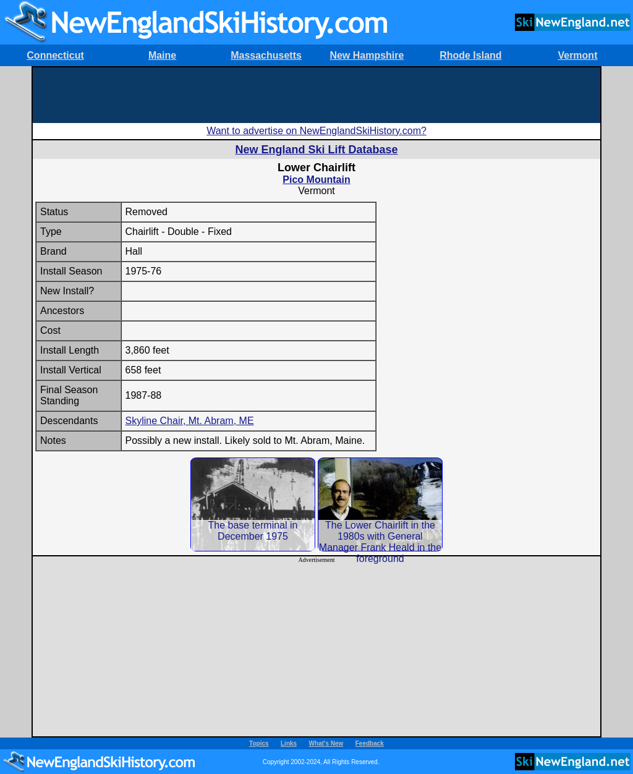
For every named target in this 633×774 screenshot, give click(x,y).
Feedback (369, 743)
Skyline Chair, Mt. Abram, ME (189, 420)
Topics (258, 743)
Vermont (577, 55)
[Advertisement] (316, 95)
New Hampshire (366, 55)
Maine (162, 55)
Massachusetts (266, 55)
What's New (326, 743)
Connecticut (55, 55)
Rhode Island (470, 55)
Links (289, 743)
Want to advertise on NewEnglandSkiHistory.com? (316, 130)
